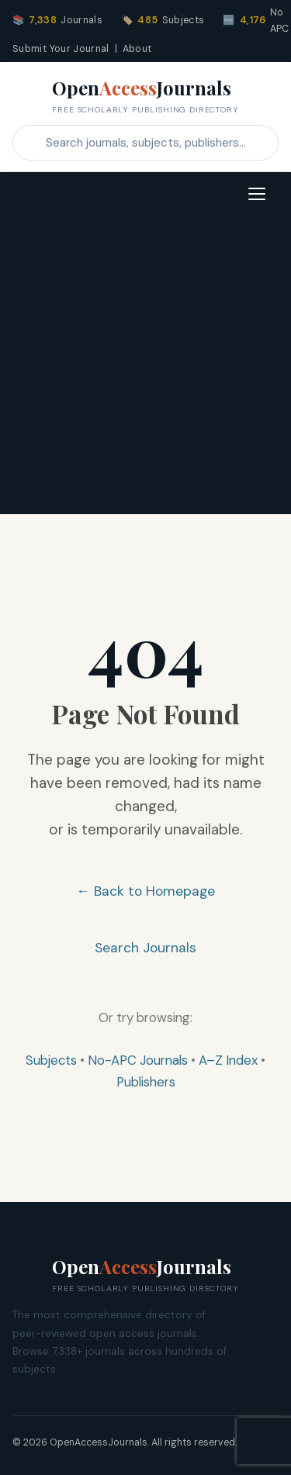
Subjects (51, 1060)
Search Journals (145, 947)
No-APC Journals (138, 1060)
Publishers (145, 1081)
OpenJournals (145, 96)
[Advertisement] (145, 368)
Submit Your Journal (60, 49)
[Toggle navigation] (257, 194)
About (137, 49)
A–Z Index (228, 1060)
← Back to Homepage (145, 891)
